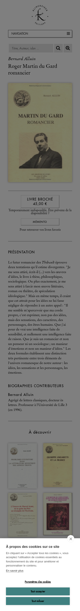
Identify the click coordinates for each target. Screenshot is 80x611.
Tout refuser (38, 601)
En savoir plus (14, 570)
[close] (70, 538)
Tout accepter (38, 591)
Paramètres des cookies (38, 581)
